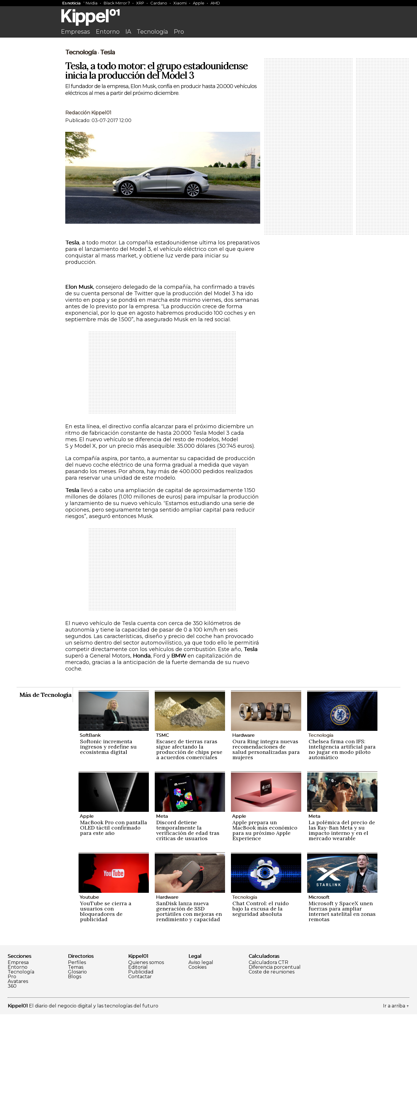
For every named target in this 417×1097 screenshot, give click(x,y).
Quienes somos (146, 1045)
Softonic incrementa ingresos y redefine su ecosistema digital (108, 829)
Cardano (158, 3)
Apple (198, 3)
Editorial (138, 1050)
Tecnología (152, 31)
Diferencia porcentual (275, 1050)
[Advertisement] (208, 84)
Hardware (243, 818)
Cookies (197, 1050)
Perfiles (77, 1045)
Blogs (74, 1059)
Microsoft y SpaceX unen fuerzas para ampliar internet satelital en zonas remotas (342, 994)
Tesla (107, 135)
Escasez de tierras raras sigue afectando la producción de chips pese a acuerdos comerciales (189, 832)
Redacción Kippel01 (88, 195)
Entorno (108, 31)
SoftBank (90, 818)
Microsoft (318, 980)
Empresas (75, 31)
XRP (140, 3)
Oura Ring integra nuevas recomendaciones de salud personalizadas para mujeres (266, 832)
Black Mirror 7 (117, 3)
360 (12, 1069)
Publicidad (141, 1054)
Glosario (77, 1054)
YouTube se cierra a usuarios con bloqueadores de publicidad (105, 994)
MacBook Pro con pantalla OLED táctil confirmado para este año (113, 910)
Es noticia (71, 3)
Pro (179, 31)
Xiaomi (180, 3)
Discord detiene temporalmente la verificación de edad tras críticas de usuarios (187, 913)
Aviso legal (200, 1045)
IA (128, 31)
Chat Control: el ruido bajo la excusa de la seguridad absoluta (260, 991)
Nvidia (91, 3)
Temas (75, 1050)
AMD (215, 3)
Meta (162, 899)
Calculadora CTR (268, 1045)
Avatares (18, 1064)
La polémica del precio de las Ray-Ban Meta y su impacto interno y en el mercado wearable (342, 913)
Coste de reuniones (271, 1054)
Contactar (140, 1059)
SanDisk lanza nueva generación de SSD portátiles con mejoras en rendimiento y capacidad (189, 994)
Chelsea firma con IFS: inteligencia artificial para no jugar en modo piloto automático (342, 832)
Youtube (89, 980)
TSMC (162, 818)
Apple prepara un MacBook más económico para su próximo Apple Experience (264, 913)
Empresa (18, 1045)
